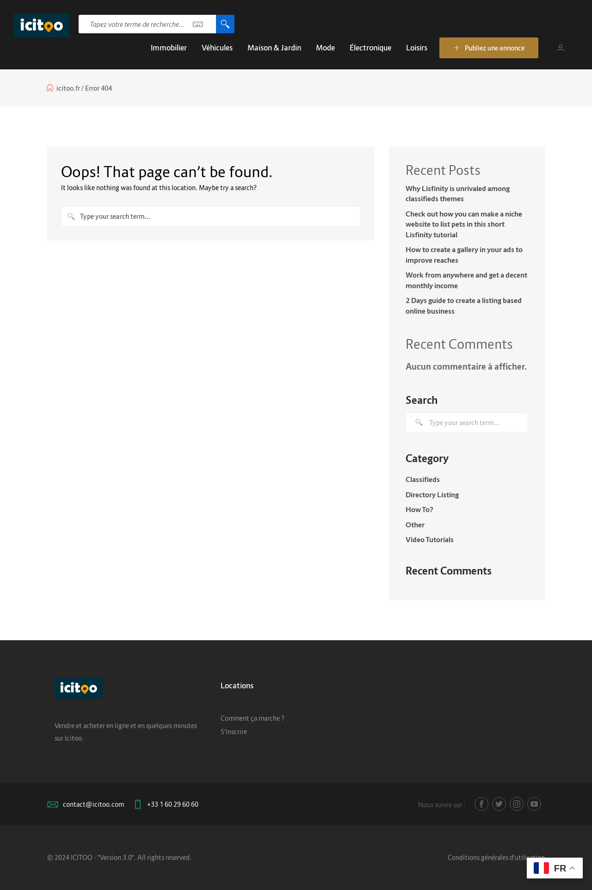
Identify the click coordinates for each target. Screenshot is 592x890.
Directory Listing (432, 494)
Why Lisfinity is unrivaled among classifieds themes (458, 193)
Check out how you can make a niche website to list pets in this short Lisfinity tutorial (464, 224)
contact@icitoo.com (93, 804)
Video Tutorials (430, 539)
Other (415, 524)
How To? (419, 509)
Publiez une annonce (488, 48)
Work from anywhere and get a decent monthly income (466, 280)
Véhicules (217, 47)
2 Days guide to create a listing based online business (464, 305)
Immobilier (169, 47)
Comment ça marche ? (252, 718)
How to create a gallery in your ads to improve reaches (464, 254)
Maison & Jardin (274, 47)
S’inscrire (234, 731)
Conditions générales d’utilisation (496, 857)
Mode (325, 47)
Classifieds (423, 479)
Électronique (370, 47)
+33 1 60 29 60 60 (172, 804)
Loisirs (416, 47)
